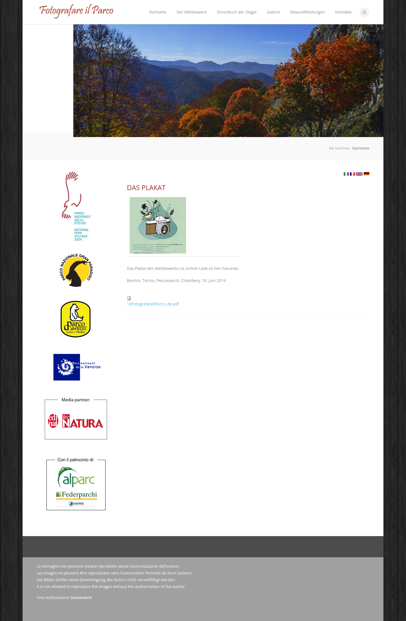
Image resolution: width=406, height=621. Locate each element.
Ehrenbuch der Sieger (237, 12)
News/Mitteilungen (307, 12)
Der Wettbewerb (190, 7)
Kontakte (343, 12)
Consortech (81, 597)
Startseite (157, 12)
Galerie (273, 12)
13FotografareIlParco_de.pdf (153, 304)
